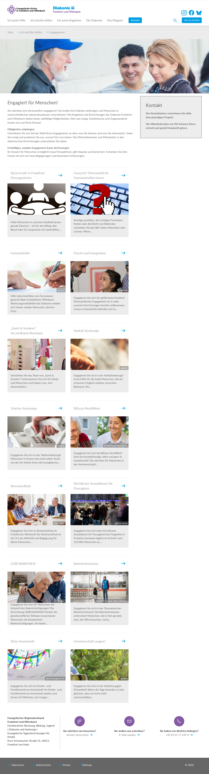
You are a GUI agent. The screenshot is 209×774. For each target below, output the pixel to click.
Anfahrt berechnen (80, 735)
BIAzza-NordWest (87, 408)
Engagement (56, 32)
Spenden (135, 20)
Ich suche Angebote (69, 20)
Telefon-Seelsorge (24, 408)
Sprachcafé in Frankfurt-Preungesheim (28, 175)
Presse (64, 765)
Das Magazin (115, 20)
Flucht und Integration (90, 253)
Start (10, 32)
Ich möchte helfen (41, 20)
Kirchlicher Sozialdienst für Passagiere (93, 486)
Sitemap (85, 765)
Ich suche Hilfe (16, 20)
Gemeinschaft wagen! (89, 641)
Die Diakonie (94, 20)
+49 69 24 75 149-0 (179, 735)
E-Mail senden (129, 735)
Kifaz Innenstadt (22, 641)
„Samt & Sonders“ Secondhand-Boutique (27, 330)
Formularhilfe (20, 253)
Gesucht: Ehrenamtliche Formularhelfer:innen (91, 175)
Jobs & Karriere (192, 20)
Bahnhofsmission (86, 563)
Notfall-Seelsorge (86, 331)
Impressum (15, 765)
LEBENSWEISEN (23, 563)
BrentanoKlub (21, 486)
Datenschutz (41, 765)
